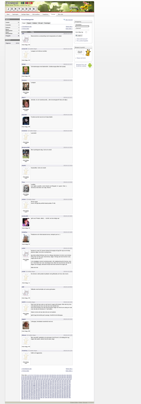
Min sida (60, 14)
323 (67, 392)
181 (29, 384)
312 (41, 392)
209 (46, 385)
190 (51, 384)
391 (29, 397)
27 (65, 375)
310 (37, 392)
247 (37, 388)
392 (32, 397)
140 (32, 381)
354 (41, 394)
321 (62, 392)
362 (60, 394)
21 (55, 375)
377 (46, 396)
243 (27, 388)
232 (51, 387)
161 (32, 383)
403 (58, 397)
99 (35, 379)
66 (30, 377)
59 (69, 376)
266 (32, 389)
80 (54, 377)
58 (67, 376)
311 (39, 392)
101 (40, 379)
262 (22, 389)
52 (57, 376)
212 (53, 385)
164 (39, 383)
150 (55, 381)
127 (51, 380)
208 (44, 385)
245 (32, 388)
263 (25, 389)
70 (37, 377)
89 (69, 377)
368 (25, 396)
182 (32, 384)
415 (37, 398)
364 (65, 394)
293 (46, 391)
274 (51, 389)
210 (48, 385)
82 (57, 377)
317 (53, 392)
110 (61, 379)
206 (39, 385)
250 (44, 388)
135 (69, 380)
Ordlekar (35, 23)
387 (69, 396)
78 (50, 377)
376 (44, 396)
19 (52, 375)
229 (44, 387)
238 (65, 387)
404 (60, 397)
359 (53, 394)
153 (62, 381)
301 (65, 391)
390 (27, 397)
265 (29, 389)
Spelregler (15, 14)
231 (48, 387)
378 (48, 396)
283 (22, 391)
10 (37, 375)
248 (39, 388)
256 (58, 388)
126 (48, 380)
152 (60, 381)
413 (32, 398)
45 (45, 376)
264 (27, 389)
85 (62, 377)
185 (39, 384)
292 (44, 391)
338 (53, 393)
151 (58, 381)
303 (69, 391)
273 (48, 389)
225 (34, 387)
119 (32, 380)
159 (27, 383)
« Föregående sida (26, 26)
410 (25, 398)
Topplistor (45, 14)
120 (34, 380)
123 (41, 380)
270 (41, 389)
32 (23, 376)
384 (62, 396)
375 (41, 396)
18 (50, 375)
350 (32, 394)
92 (23, 379)
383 (60, 396)
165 (41, 383)
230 (46, 387)
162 (34, 383)
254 (53, 388)
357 (48, 394)
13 (42, 375)
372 (34, 396)
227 (39, 387)
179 (25, 384)
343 (65, 393)
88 (67, 377)
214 (58, 385)
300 (62, 391)
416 (39, 398)
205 (37, 385)
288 (34, 391)
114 (71, 379)
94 (27, 379)
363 (62, 394)
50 (54, 376)
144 (41, 381)
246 (34, 388)
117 (27, 380)
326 (25, 393)
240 (69, 387)
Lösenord (78, 28)
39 (35, 376)
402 (55, 397)
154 (65, 381)
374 (39, 396)
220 (22, 387)
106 (52, 379)
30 (70, 375)
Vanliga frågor (25, 14)
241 (22, 388)
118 (29, 380)
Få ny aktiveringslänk (82, 40)
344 (67, 393)
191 (53, 384)
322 (65, 392)
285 (27, 391)
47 (49, 376)
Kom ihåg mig (79, 32)
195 (62, 384)
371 (32, 396)
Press (80, 402)
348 (27, 394)
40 (37, 376)
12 (40, 375)
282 (69, 389)
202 (29, 385)
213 (55, 385)
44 (44, 376)
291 (41, 391)
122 (39, 380)
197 (67, 384)
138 (27, 381)
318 (55, 392)
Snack (23, 23)
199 (22, 385)
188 (46, 384)
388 (22, 397)
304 (22, 392)
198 (69, 384)
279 (62, 389)
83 (59, 377)
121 (37, 380)
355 (44, 394)
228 (41, 387)
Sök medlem (36, 14)
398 (46, 397)
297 (55, 391)
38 (33, 376)
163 (37, 383)
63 (25, 377)
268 (37, 389)
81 (55, 377)
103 (45, 379)
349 (29, 394)
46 (47, 376)
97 (32, 379)
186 (41, 384)
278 (60, 389)
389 (25, 397)
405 (62, 397)
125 (46, 380)
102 (42, 379)
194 (60, 384)
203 (32, 385)
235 (58, 387)
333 (41, 393)
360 (55, 394)
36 (30, 376)
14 (44, 375)
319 (58, 392)
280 (65, 389)
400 (51, 397)
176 (67, 383)
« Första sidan (25, 28)
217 (65, 385)
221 (25, 387)
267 (34, 389)
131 (60, 380)
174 (62, 383)
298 (58, 391)
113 (68, 379)
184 (37, 384)
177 (69, 383)
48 (50, 376)
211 (51, 385)
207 (41, 385)
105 (49, 379)
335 (46, 393)
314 (46, 392)
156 (69, 381)
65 (28, 377)
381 (55, 396)
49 (52, 376)
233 (53, 387)
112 (66, 379)
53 (59, 376)
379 (51, 396)
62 (23, 377)
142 (37, 381)
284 (25, 391)
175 (65, 383)
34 (27, 376)
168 (48, 383)
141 (34, 381)
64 (27, 377)
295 (51, 391)
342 (62, 393)
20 (54, 375)
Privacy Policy (74, 402)
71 (39, 377)
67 (32, 377)
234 (55, 387)
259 (65, 388)
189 (48, 384)
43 (42, 376)
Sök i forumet (69, 19)
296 (53, 391)
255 (55, 388)
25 (62, 375)
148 (51, 381)
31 (22, 376)
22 (57, 375)
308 (32, 392)
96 (30, 379)
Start (8, 14)
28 (67, 375)
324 (69, 392)
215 (60, 385)
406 (65, 397)
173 (60, 383)
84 (60, 377)
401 (53, 397)
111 (63, 379)
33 (25, 376)
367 (22, 396)
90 (71, 377)
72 (40, 377)
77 (49, 377)
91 (22, 379)
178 (22, 384)
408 (69, 397)
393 (34, 397)
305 (25, 392)
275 (53, 389)
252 (48, 388)
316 (51, 392)
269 (39, 389)
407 (67, 397)
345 (69, 393)
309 (34, 392)
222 (27, 387)
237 (62, 387)
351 (34, 394)
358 (51, 394)
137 (25, 381)
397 (44, 397)
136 (22, 381)
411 (27, 398)
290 (39, 391)
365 (67, 394)
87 (66, 377)
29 (69, 375)
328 (29, 393)
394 (37, 397)
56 (64, 376)
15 (45, 375)
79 (52, 377)
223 (29, 387)
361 (58, 394)
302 (67, 391)
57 (66, 376)
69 (35, 377)
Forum (53, 14)
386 (67, 396)
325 (22, 393)
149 (53, 381)
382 (58, 396)
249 (41, 388)
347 (25, 394)
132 (62, 380)
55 (62, 376)
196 (65, 384)
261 (69, 388)
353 (39, 394)
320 (60, 392)
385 (65, 396)
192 (55, 384)
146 (46, 381)
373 (37, 396)
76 (47, 377)
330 (34, 393)
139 (29, 381)
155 (67, 381)
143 (39, 381)
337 (51, 393)
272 (46, 389)
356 (46, 394)
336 (48, 393)
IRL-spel (40, 23)
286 (29, 391)
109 (59, 379)
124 (44, 380)
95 (28, 379)
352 (37, 394)
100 (38, 379)
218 (67, 385)
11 (38, 375)
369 (27, 396)
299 (60, 391)
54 (60, 376)
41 (39, 376)
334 (44, 393)
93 (25, 379)
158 (25, 383)
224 (32, 387)
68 (33, 377)
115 (22, 380)
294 (48, 391)
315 (48, 392)
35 (28, 376)
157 (22, 383)
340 (58, 393)
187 (44, 384)
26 (64, 375)
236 (60, 387)
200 (25, 385)
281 (67, 389)
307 (29, 392)
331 (37, 393)
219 (69, 385)
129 (55, 380)
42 (40, 376)
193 (58, 384)
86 (64, 377)
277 (58, 389)
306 (27, 392)
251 (46, 388)
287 (32, 391)
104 (47, 379)
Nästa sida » (69, 26)
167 (46, 383)
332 (39, 393)
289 (37, 391)
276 (55, 389)
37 (32, 376)
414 (34, 398)
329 (32, 393)
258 (62, 388)
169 (51, 383)
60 (71, 376)
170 (53, 383)
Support (29, 23)
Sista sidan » (69, 28)
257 (60, 388)
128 (53, 380)
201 (27, 385)
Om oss (85, 402)
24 (60, 375)
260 (67, 388)
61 (22, 377)
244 (29, 388)
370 (29, 396)
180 (27, 384)
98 (33, 379)
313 (44, 392)
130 (58, 380)
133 (65, 380)
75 (45, 377)
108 (56, 379)
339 (55, 393)
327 (27, 393)
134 (67, 380)
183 (34, 384)
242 (25, 388)
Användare (78, 24)
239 (67, 387)
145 (44, 381)
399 (48, 397)
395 (39, 397)
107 (54, 379)
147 (48, 381)
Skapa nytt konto (81, 58)
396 (41, 397)
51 (55, 376)
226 (37, 387)
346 (22, 394)
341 (60, 393)
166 (44, 383)
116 (25, 380)
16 (47, 375)
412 (29, 398)
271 (44, 389)
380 (53, 396)
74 (44, 377)
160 (29, 383)
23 (59, 375)
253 (51, 388)
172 (58, 383)
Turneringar (47, 23)
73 (42, 377)
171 (55, 383)
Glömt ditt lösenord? (82, 39)
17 (49, 375)
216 (62, 385)
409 (22, 398)
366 (69, 394)
